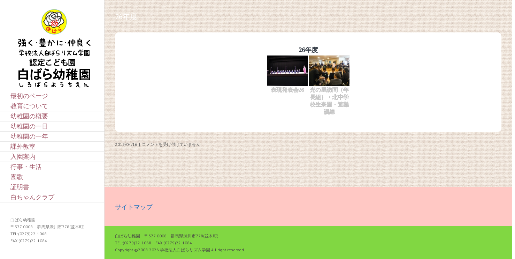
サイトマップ (134, 207)
